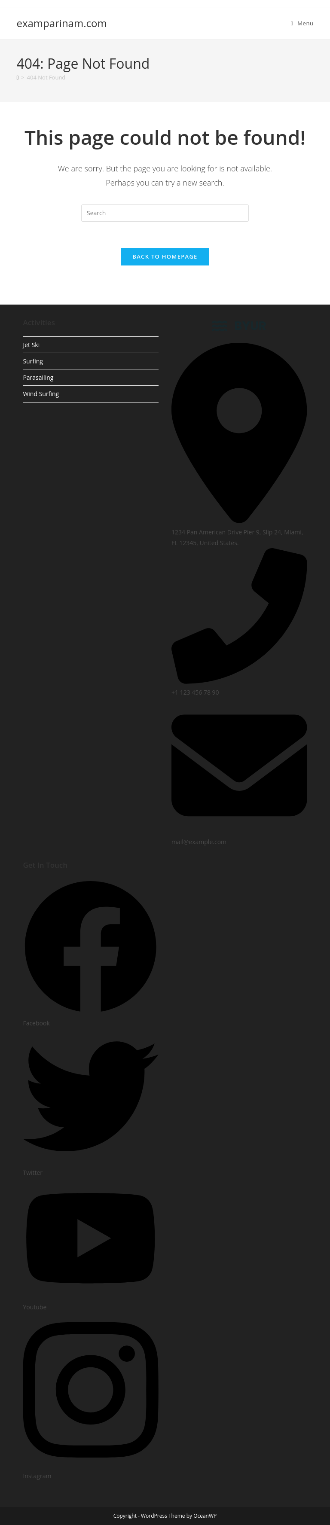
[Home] (17, 77)
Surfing (33, 361)
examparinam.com (61, 23)
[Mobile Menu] (302, 23)
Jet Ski (31, 345)
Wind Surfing (41, 394)
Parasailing (38, 377)
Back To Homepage (164, 256)
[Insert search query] (165, 213)
